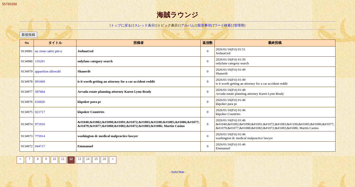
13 (79, 159)
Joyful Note (177, 172)
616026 (40, 102)
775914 (40, 136)
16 (104, 159)
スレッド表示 (144, 25)
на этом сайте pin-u (48, 51)
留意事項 (204, 25)
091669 (40, 81)
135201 (40, 61)
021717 (40, 112)
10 (54, 159)
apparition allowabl (48, 71)
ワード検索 (222, 25)
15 (96, 159)
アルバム (187, 25)
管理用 (239, 25)
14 (87, 159)
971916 (40, 124)
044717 (40, 146)
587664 (40, 92)
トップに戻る (121, 25)
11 (62, 159)
